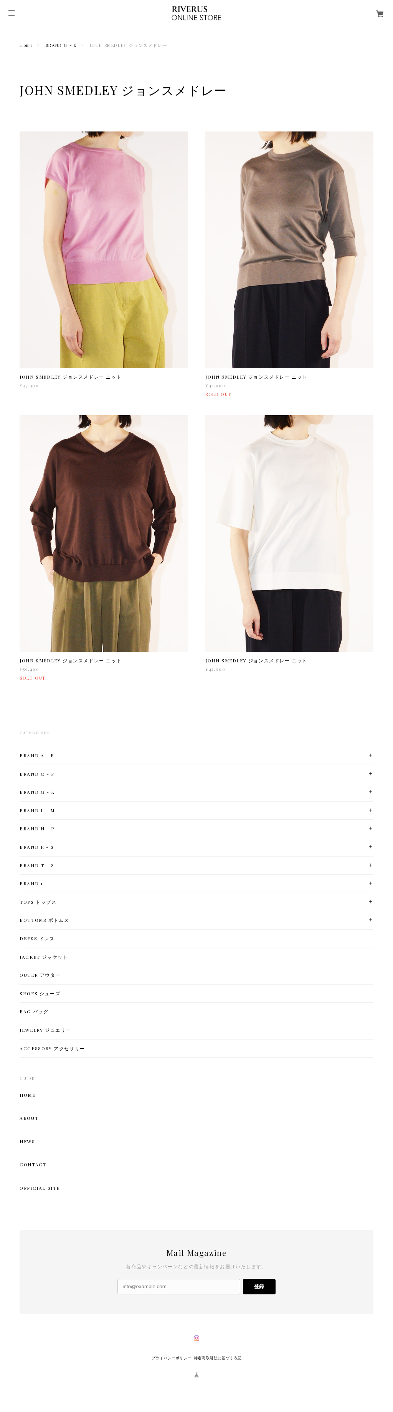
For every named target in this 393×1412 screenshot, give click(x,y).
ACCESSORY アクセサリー (52, 1048)
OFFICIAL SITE (40, 1188)
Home (26, 45)
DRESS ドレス (37, 938)
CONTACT (33, 1164)
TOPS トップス (38, 902)
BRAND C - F (37, 774)
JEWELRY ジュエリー (45, 1030)
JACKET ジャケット (44, 957)
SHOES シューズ (40, 993)
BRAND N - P (37, 829)
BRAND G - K (61, 45)
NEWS (27, 1141)
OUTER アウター (40, 975)
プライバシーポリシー (172, 1358)
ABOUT (29, 1118)
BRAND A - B (37, 755)
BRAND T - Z (37, 865)
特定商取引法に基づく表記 (218, 1358)
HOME (27, 1095)
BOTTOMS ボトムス (44, 920)
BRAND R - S (37, 847)
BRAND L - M (37, 810)
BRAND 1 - (33, 883)
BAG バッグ (34, 1012)
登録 (259, 1286)
